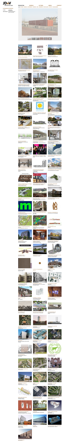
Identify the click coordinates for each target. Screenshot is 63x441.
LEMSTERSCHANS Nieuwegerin (38, 169)
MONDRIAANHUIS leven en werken (54, 98)
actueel (43, 5)
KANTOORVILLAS (21, 440)
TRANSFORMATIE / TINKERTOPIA (24, 155)
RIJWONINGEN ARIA (21, 297)
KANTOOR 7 (20, 340)
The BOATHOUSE (21, 255)
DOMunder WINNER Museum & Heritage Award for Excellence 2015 (25, 184)
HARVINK (34, 425)
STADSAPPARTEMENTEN (22, 283)
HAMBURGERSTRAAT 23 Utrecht (23, 112)
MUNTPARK (35, 226)
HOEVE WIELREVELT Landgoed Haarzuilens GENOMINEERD (38, 99)
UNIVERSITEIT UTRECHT (37, 283)
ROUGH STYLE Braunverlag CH (53, 141)
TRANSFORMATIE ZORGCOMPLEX (39, 84)
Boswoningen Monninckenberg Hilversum (40, 55)
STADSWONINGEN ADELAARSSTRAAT (54, 425)
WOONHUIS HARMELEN (22, 383)
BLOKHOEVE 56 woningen (52, 283)
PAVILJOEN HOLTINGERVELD (38, 141)
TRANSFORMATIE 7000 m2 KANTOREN (54, 169)
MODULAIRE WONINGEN (22, 397)
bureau (33, 5)
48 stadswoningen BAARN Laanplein (24, 70)
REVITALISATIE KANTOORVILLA (53, 240)
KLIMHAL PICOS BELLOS (37, 397)
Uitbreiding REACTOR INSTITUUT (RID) (54, 255)
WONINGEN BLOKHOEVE (37, 340)
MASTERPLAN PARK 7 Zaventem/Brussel (37, 70)
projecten (23, 5)
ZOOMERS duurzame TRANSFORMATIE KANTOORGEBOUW (25, 213)
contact (59, 5)
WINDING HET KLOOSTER (52, 326)
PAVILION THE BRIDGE (22, 141)
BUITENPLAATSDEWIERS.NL (53, 212)
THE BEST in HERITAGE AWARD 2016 (39, 112)
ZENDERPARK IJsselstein (37, 255)
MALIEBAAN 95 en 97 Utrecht (53, 70)
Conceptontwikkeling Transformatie (53, 198)
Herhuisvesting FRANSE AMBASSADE (39, 212)
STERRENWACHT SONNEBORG (53, 340)
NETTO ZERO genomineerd (52, 354)
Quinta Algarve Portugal (52, 55)
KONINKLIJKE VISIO (51, 269)
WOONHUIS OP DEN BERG (23, 425)
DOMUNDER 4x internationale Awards (39, 155)
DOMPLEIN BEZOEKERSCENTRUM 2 (39, 240)
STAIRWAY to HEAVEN (37, 297)
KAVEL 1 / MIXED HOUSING (52, 411)
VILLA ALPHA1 (35, 354)
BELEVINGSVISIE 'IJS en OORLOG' (39, 198)
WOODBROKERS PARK (52, 226)
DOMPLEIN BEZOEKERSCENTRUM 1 (54, 297)
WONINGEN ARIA (36, 383)
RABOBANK (35, 411)
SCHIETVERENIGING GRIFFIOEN (53, 397)
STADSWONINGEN (21, 354)
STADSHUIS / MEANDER (52, 383)
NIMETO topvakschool (22, 169)
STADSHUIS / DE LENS (37, 326)
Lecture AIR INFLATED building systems (54, 155)
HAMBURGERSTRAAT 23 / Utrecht (24, 84)
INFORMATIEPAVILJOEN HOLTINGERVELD (52, 85)
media (52, 5)
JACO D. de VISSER (21, 269)
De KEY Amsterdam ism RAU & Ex (24, 98)
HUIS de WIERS (21, 240)
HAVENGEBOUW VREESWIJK (23, 411)
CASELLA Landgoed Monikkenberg (24, 226)
